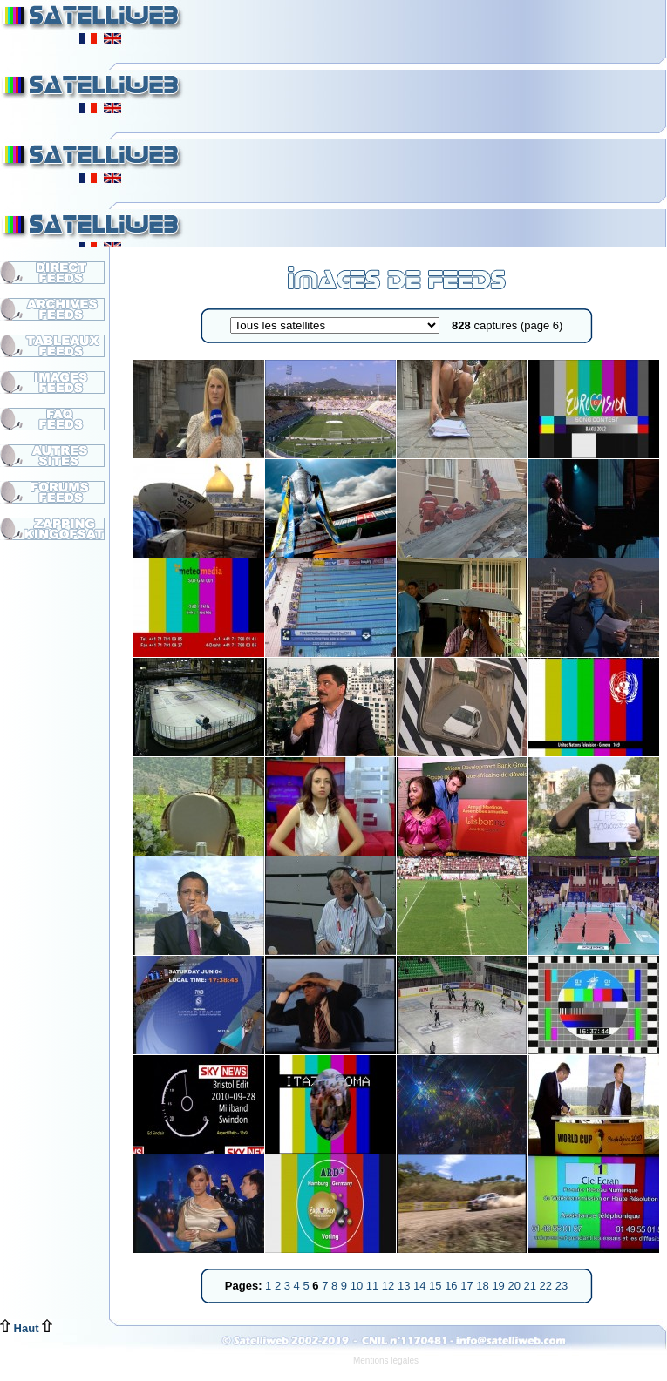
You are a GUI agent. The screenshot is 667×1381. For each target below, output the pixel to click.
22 (547, 1285)
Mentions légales (386, 1360)
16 (452, 1285)
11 (374, 1285)
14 (421, 1285)
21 (532, 1285)
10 (358, 1285)
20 (515, 1285)
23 (561, 1285)
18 (484, 1285)
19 (499, 1285)
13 (405, 1285)
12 (390, 1285)
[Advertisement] (428, 122)
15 (437, 1285)
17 (468, 1285)
